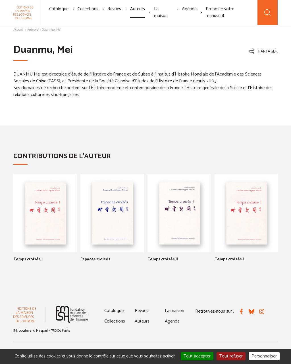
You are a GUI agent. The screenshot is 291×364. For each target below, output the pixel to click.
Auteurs (137, 9)
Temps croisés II (162, 259)
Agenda (189, 9)
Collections (88, 9)
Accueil (18, 29)
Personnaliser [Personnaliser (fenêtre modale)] (264, 356)
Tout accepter (197, 356)
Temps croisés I (28, 259)
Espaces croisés (95, 259)
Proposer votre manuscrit (220, 12)
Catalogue (58, 9)
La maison (161, 12)
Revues (114, 9)
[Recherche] (267, 12)
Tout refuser (231, 356)
